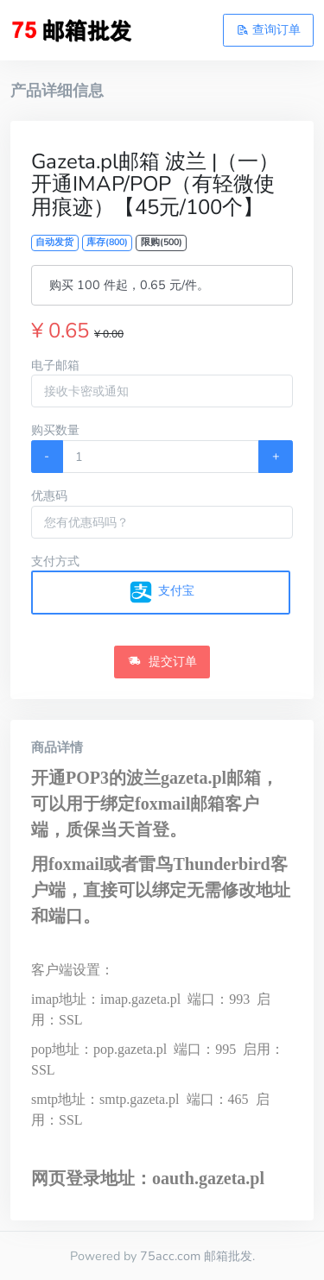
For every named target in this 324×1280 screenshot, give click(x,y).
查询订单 (269, 29)
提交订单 (162, 661)
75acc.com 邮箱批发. (197, 1255)
